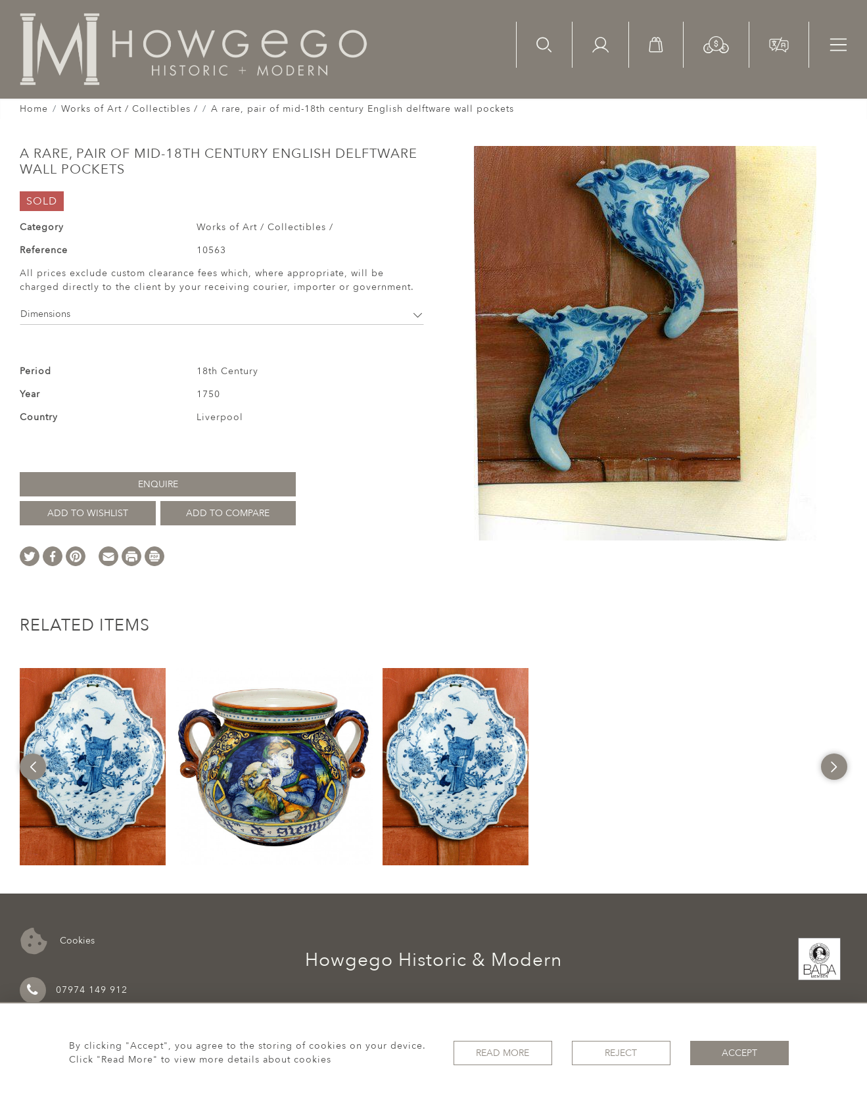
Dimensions (221, 314)
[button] (716, 43)
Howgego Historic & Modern (433, 959)
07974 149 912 (74, 990)
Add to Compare (227, 513)
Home (34, 109)
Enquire (158, 484)
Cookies (57, 941)
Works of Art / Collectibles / (129, 109)
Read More (502, 1053)
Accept (739, 1053)
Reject (621, 1053)
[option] (93, 766)
